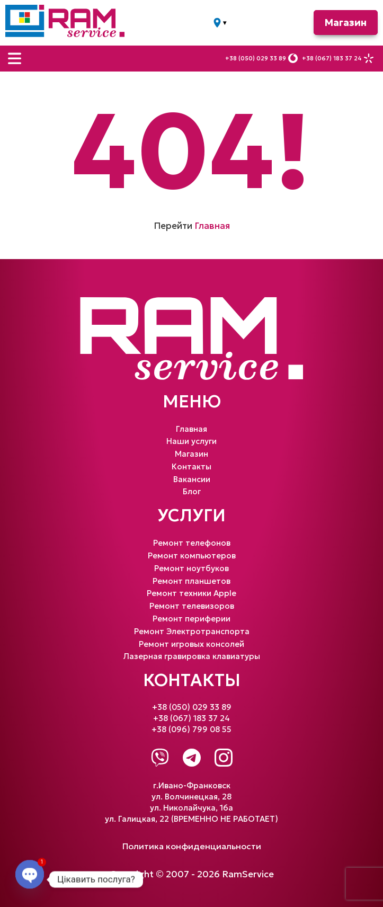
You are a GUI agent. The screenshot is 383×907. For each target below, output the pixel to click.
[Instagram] (223, 757)
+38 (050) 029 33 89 (255, 58)
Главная (212, 226)
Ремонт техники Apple (191, 593)
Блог (192, 491)
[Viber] (160, 757)
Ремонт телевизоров (191, 606)
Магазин (346, 22)
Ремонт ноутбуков (191, 568)
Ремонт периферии (191, 618)
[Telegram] (192, 757)
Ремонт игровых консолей (191, 644)
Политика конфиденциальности (191, 846)
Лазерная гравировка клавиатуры (191, 656)
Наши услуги (191, 441)
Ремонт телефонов (191, 543)
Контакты (191, 466)
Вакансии (191, 479)
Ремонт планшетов (191, 581)
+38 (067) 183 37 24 (332, 58)
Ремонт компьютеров (192, 555)
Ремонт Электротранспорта (192, 631)
